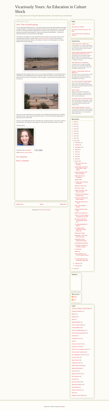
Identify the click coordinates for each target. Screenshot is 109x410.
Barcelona (74, 316)
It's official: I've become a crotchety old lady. (81, 246)
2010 (75, 268)
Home (41, 204)
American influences (77, 311)
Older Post (63, 204)
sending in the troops (44, 38)
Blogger (63, 406)
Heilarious (77, 251)
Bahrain (22, 152)
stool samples (75, 387)
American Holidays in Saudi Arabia (81, 308)
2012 (75, 138)
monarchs (74, 379)
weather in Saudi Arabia (78, 395)
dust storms (75, 371)
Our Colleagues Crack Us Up (79, 354)
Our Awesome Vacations (78, 352)
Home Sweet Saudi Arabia (79, 333)
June (76, 154)
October (77, 145)
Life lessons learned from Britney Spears (81, 198)
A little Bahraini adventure (81, 243)
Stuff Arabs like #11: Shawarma (80, 62)
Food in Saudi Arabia (77, 325)
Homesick (74, 335)
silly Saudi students (77, 384)
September (78, 147)
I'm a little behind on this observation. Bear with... (82, 259)
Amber (75, 296)
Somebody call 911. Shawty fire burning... (81, 240)
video (73, 392)
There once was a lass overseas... (81, 163)
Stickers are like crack (80, 185)
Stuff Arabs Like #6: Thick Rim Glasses (82, 98)
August (77, 149)
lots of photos (75, 376)
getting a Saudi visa (77, 373)
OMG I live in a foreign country (80, 349)
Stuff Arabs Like (76, 363)
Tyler (74, 299)
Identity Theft (78, 179)
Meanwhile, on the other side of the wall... (81, 236)
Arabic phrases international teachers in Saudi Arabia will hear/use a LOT (82, 53)
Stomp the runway (79, 188)
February (77, 263)
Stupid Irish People (80, 233)
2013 (75, 136)
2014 (75, 133)
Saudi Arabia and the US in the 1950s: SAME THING (81, 168)
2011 (75, 140)
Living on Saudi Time (77, 344)
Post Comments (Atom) (44, 209)
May (76, 156)
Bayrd (73, 319)
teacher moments (76, 390)
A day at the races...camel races (80, 43)
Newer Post (19, 204)
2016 (75, 129)
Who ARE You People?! (78, 27)
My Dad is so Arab (76, 346)
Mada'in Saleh (75, 90)
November (78, 142)
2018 (75, 124)
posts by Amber (28, 152)
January (77, 265)
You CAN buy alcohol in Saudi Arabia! (82, 81)
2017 (75, 126)
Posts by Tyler (75, 357)
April (76, 158)
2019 (75, 122)
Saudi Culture (75, 360)
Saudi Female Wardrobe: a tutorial (81, 107)
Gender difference (76, 327)
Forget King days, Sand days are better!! (81, 172)
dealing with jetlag (76, 368)
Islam (73, 341)
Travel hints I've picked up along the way (81, 194)
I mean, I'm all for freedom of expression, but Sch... (82, 216)
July (76, 152)
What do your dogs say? (81, 213)
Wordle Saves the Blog (78, 365)
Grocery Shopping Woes (78, 330)
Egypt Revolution (76, 322)
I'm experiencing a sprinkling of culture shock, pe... (80, 229)
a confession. (78, 249)
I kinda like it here (76, 338)
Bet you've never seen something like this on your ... (81, 220)
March (77, 161)
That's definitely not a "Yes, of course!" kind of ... (81, 255)
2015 (75, 131)
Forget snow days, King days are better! (81, 191)
